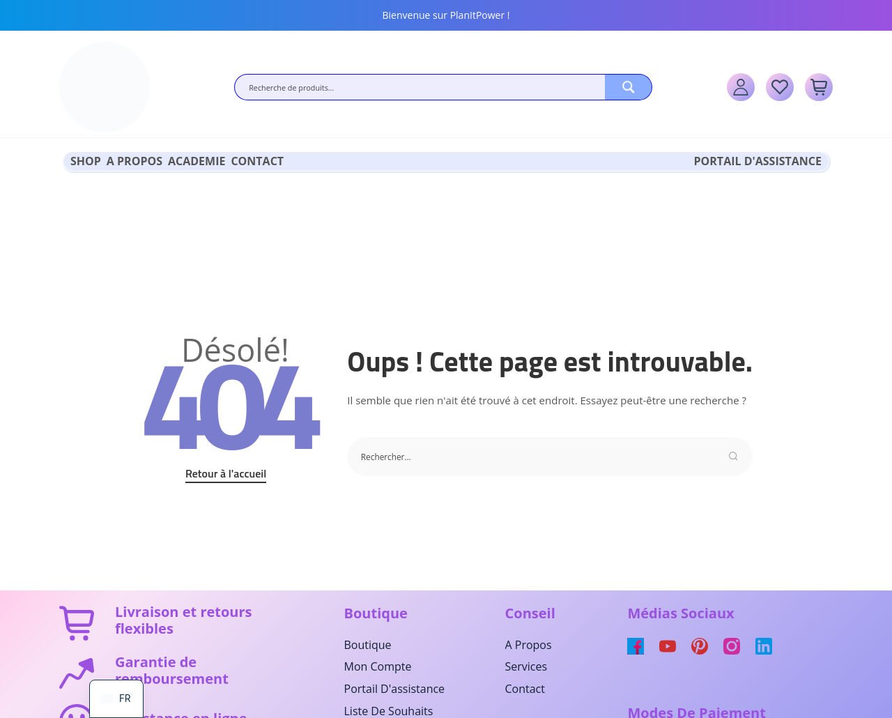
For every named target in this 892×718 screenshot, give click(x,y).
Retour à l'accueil (225, 469)
